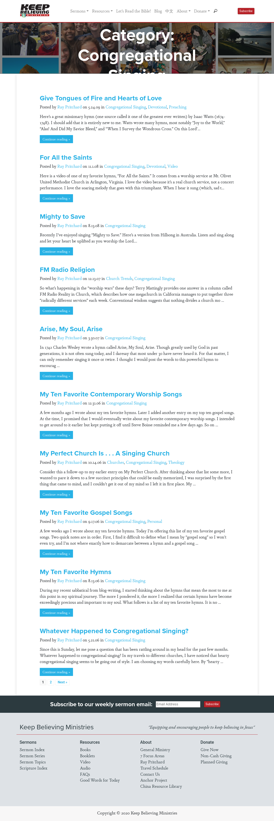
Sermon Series (32, 756)
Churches (115, 462)
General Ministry (155, 749)
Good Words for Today (100, 780)
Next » (62, 682)
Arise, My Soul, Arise (71, 329)
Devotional (157, 107)
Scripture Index (33, 768)
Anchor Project (153, 780)
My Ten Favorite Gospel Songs (86, 512)
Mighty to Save (62, 216)
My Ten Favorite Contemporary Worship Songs (111, 394)
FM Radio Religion (67, 269)
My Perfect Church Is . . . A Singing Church (105, 453)
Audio (85, 768)
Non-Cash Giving (216, 756)
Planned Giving (214, 762)
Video (172, 166)
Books (85, 749)
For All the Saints (66, 157)
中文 (169, 11)
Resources (101, 11)
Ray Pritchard (69, 107)
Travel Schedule (154, 768)
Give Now (210, 749)
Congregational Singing (126, 107)
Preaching (177, 107)
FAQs (85, 774)
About (182, 11)
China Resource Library (161, 786)
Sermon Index (32, 749)
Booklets (87, 756)
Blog (158, 11)
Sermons (77, 11)
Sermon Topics (33, 762)
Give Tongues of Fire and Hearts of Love (101, 98)
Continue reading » (56, 139)
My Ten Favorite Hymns (75, 572)
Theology (176, 462)
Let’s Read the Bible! (133, 11)
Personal (154, 521)
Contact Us (150, 774)
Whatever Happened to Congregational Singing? (114, 631)
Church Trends (119, 278)
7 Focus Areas (152, 756)
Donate (200, 11)
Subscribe (246, 11)
